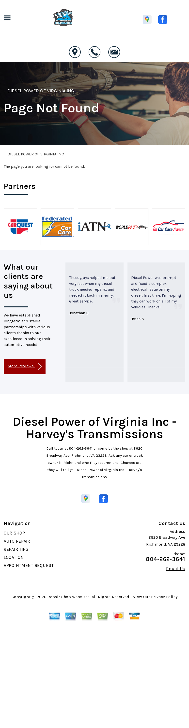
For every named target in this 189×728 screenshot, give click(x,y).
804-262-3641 (81, 448)
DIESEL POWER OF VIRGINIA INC (40, 91)
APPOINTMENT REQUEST (29, 565)
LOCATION (14, 557)
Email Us (175, 568)
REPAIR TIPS (16, 549)
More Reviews (24, 366)
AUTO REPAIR (17, 541)
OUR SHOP (14, 533)
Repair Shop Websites (68, 596)
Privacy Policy (164, 596)
